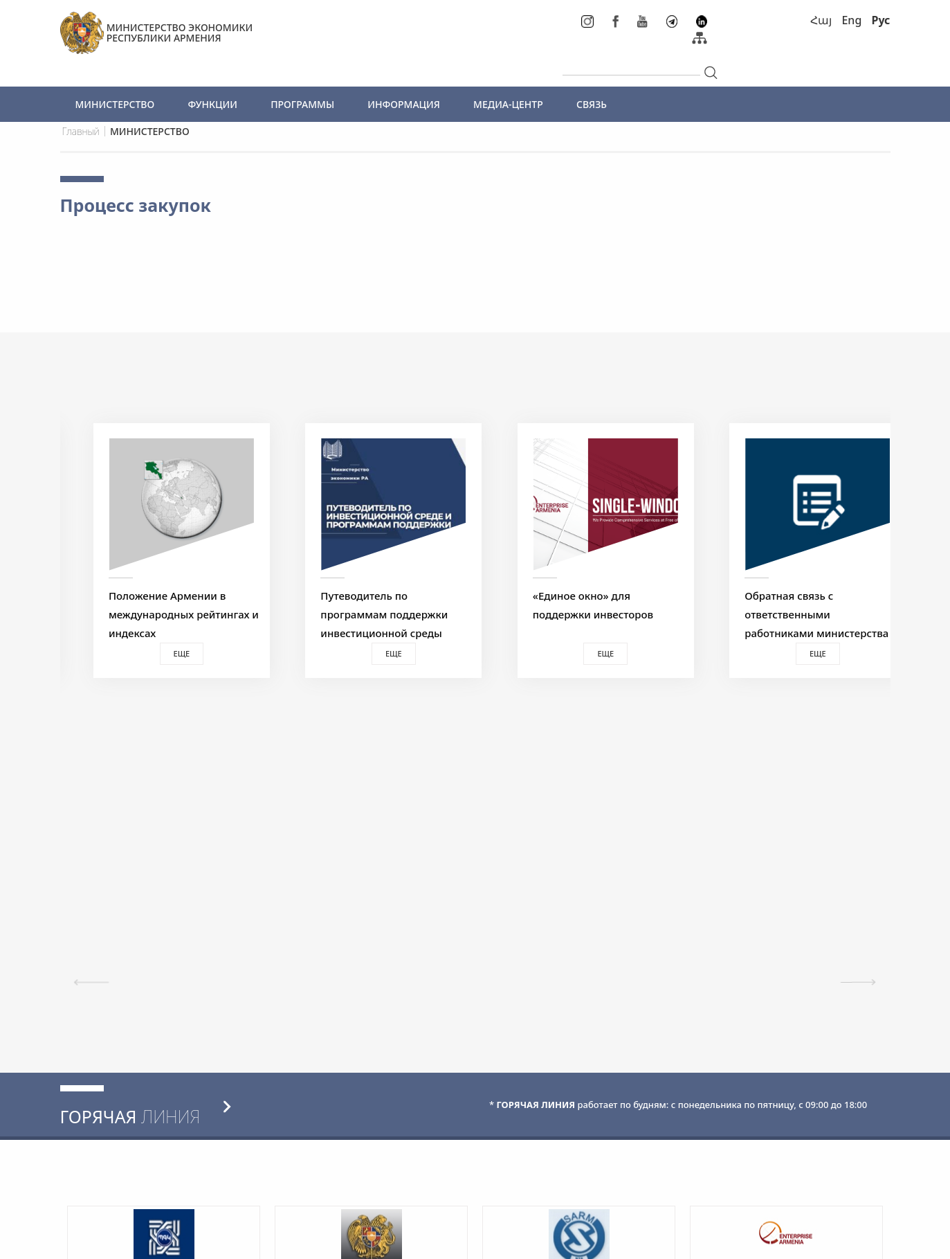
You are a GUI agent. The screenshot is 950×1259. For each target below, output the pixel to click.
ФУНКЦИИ (212, 104)
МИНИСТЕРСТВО (115, 104)
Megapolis (865, 1241)
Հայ (821, 20)
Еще (164, 653)
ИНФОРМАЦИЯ (403, 104)
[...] (631, 63)
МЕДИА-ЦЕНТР (508, 104)
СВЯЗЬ (591, 104)
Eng (851, 20)
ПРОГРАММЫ (302, 104)
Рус (880, 20)
